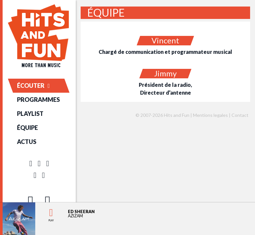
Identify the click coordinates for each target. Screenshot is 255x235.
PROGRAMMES (38, 99)
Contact (239, 115)
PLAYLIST (30, 113)
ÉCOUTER (33, 85)
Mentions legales (210, 115)
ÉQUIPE (27, 127)
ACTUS (26, 141)
